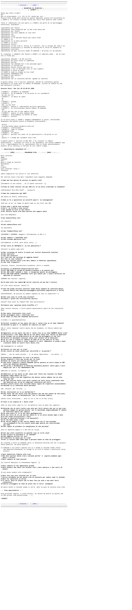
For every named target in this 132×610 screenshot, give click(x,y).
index (34, 6)
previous (23, 6)
